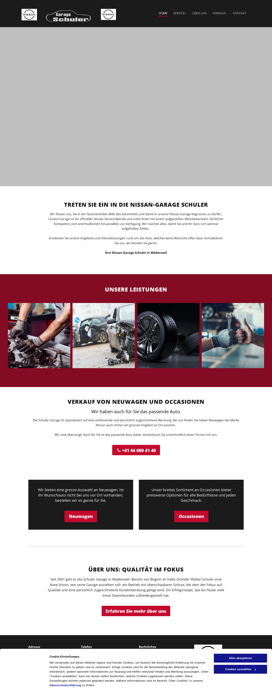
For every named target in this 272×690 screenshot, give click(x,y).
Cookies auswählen (62, 682)
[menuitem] (160, 13)
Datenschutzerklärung (65, 672)
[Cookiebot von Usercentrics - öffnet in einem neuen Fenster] (24, 682)
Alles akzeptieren (240, 645)
